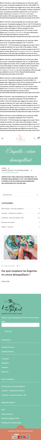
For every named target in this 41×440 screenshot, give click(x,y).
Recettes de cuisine (8, 222)
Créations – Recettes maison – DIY (14, 395)
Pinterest (5, 372)
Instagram (5, 363)
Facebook (5, 359)
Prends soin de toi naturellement (15, 170)
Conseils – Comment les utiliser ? (13, 391)
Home (4, 168)
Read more (5, 281)
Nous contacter (7, 414)
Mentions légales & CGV (10, 418)
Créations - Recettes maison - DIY (13, 218)
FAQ (3, 409)
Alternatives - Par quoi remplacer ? (13, 208)
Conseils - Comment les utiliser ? (12, 213)
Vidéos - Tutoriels (7, 227)
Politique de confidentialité (11, 423)
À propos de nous (8, 347)
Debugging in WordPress (19, 14)
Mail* (3, 321)
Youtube (5, 367)
